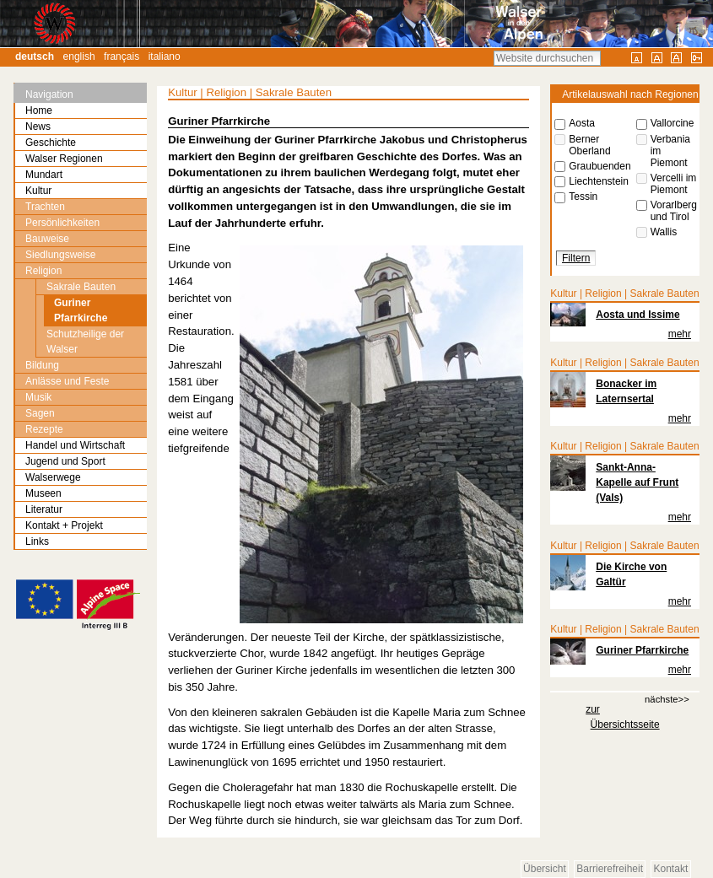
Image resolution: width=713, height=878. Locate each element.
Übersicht (544, 869)
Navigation (49, 94)
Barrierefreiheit (609, 869)
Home (38, 110)
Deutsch (34, 56)
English (79, 56)
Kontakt (671, 869)
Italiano (165, 56)
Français (121, 56)
